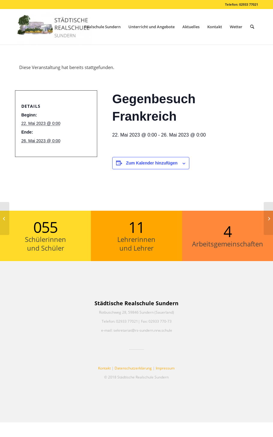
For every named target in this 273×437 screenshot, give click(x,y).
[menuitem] (102, 26)
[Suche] (252, 26)
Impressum (165, 368)
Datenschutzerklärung (133, 368)
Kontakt (104, 368)
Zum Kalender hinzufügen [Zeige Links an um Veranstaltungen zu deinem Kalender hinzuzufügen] (152, 163)
